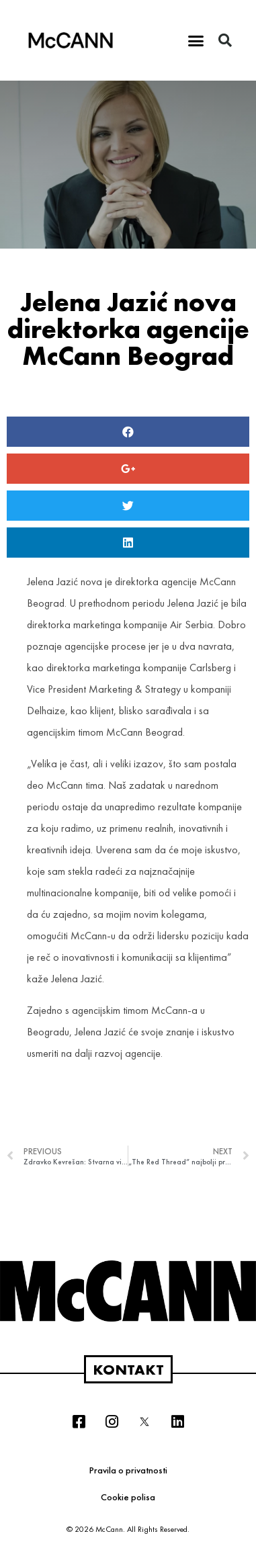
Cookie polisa (128, 1497)
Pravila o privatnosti (128, 1470)
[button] (195, 40)
